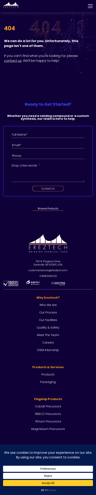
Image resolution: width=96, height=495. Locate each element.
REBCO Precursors (48, 414)
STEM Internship (48, 350)
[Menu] (90, 6)
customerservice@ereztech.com (48, 270)
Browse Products (48, 208)
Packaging (48, 382)
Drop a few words (24, 165)
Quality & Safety (48, 327)
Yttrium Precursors (48, 421)
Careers (48, 343)
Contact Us (48, 188)
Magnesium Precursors (48, 429)
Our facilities (48, 320)
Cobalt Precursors (48, 406)
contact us (13, 60)
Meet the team (48, 335)
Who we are (48, 305)
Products (48, 374)
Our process (48, 312)
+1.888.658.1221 (48, 276)
